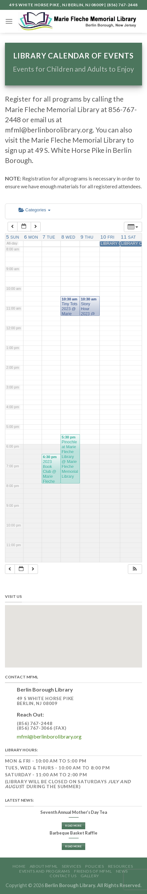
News (122, 871)
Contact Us (63, 875)
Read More (73, 825)
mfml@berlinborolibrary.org (49, 736)
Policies (94, 866)
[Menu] (9, 21)
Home (19, 866)
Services (71, 866)
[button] (134, 569)
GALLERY (90, 875)
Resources (120, 866)
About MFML (44, 866)
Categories (34, 209)
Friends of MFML (93, 871)
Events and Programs (44, 871)
